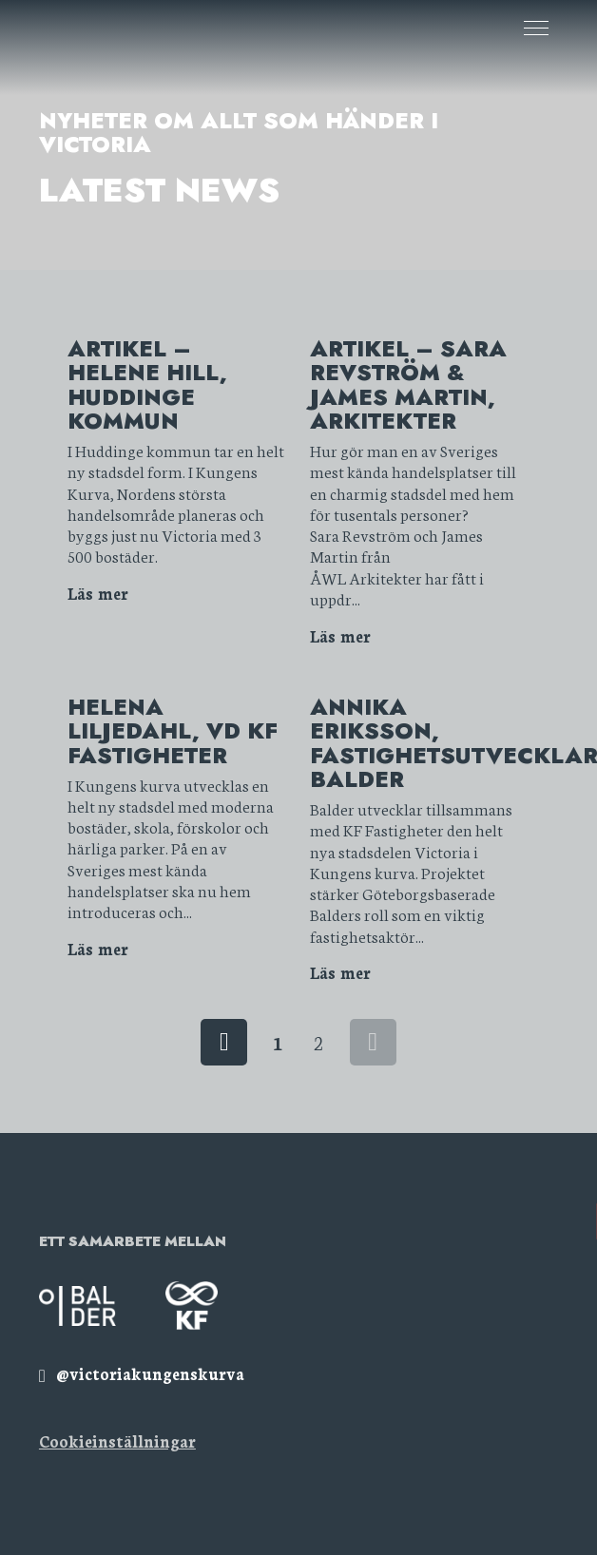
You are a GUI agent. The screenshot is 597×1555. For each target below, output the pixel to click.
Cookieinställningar (117, 1440)
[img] (141, 1372)
